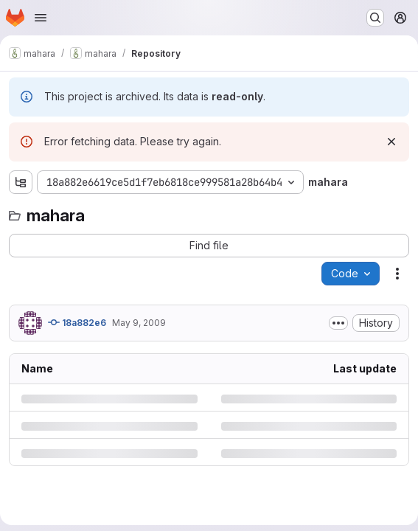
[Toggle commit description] (338, 323)
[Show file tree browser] (20, 182)
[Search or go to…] (375, 18)
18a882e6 (77, 322)
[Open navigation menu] (40, 18)
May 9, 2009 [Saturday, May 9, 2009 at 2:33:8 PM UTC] (139, 322)
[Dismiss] (391, 141)
